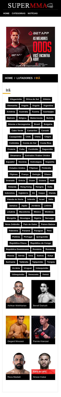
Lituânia (11, 212)
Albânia (46, 99)
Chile (28, 136)
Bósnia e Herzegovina (19, 124)
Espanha (50, 162)
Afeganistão (16, 99)
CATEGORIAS (18, 13)
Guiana (42, 180)
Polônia (16, 237)
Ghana (47, 174)
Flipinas (14, 174)
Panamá (26, 230)
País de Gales (30, 224)
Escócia (23, 162)
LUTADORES (25, 78)
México (37, 212)
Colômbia (14, 143)
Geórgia (36, 174)
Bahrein (11, 118)
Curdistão (33, 149)
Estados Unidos (17, 168)
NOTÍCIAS (33, 13)
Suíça (50, 255)
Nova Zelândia (12, 224)
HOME (6, 13)
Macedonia (24, 212)
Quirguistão (42, 237)
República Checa (18, 243)
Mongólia (11, 218)
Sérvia (21, 255)
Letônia (47, 205)
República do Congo (40, 243)
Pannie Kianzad (40, 341)
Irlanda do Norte (15, 199)
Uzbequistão (18, 274)
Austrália (23, 111)
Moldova (49, 212)
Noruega (49, 218)
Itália (50, 199)
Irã (33, 193)
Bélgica (22, 118)
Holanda (12, 187)
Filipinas (33, 168)
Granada (10, 180)
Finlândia (46, 168)
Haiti (52, 180)
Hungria (40, 187)
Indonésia (10, 193)
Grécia (21, 180)
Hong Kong (26, 187)
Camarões (32, 130)
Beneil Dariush (40, 305)
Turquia (51, 262)
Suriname (10, 262)
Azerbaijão (48, 111)
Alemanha (12, 105)
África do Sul (32, 99)
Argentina (48, 105)
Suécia (40, 255)
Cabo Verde (17, 130)
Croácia (11, 149)
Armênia (11, 111)
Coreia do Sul (29, 143)
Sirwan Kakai (39, 377)
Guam (32, 180)
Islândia (31, 199)
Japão (24, 205)
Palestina (13, 230)
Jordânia (35, 205)
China (38, 136)
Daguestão (47, 149)
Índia (49, 187)
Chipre (47, 136)
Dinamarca (15, 155)
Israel (42, 199)
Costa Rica (45, 143)
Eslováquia (36, 162)
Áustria (35, 111)
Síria (30, 255)
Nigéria (37, 218)
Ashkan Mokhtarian (16, 305)
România (37, 249)
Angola (24, 105)
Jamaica (13, 205)
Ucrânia (16, 268)
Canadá (45, 130)
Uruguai (28, 268)
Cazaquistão (15, 136)
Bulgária (48, 124)
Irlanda (52, 193)
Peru (49, 230)
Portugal (28, 237)
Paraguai (38, 230)
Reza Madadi (13, 377)
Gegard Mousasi (15, 341)
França (24, 174)
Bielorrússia (36, 118)
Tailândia (23, 262)
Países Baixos (48, 224)
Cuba (22, 149)
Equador (10, 162)
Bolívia (49, 118)
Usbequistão (42, 268)
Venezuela (33, 274)
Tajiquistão (37, 262)
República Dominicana (17, 249)
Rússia (10, 255)
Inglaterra (23, 193)
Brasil (37, 124)
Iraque (42, 193)
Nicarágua (25, 218)
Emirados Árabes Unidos (37, 155)
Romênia (49, 249)
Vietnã (45, 274)
